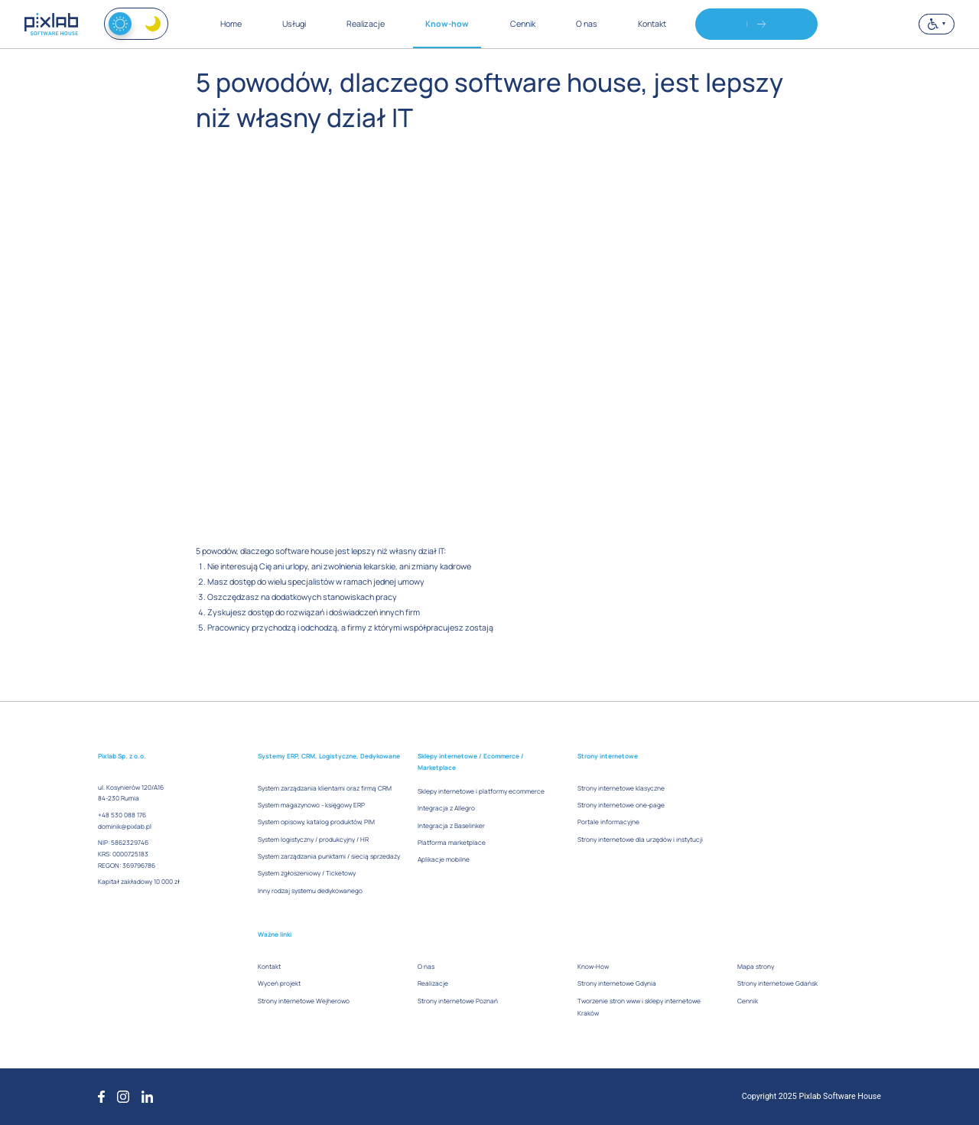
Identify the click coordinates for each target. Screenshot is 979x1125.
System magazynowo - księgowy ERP (311, 805)
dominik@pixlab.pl (124, 826)
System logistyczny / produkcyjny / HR (313, 839)
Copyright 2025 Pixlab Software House (811, 1096)
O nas (426, 966)
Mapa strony (755, 966)
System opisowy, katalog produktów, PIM (316, 821)
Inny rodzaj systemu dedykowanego (310, 890)
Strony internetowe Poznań (458, 1000)
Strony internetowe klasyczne (621, 788)
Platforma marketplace (452, 842)
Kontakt (269, 966)
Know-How (593, 966)
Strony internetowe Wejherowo (304, 1000)
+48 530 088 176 (122, 814)
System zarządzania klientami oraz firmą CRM (325, 788)
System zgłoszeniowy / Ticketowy (307, 873)
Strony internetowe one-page (621, 805)
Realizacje (433, 983)
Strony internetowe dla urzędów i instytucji (640, 839)
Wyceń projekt (279, 983)
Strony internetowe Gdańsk (777, 983)
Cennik (747, 1000)
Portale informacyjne (608, 821)
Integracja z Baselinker (451, 825)
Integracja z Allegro (446, 808)
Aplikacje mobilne (444, 859)
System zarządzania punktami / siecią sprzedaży (329, 856)
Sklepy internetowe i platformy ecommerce (481, 791)
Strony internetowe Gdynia (616, 983)
